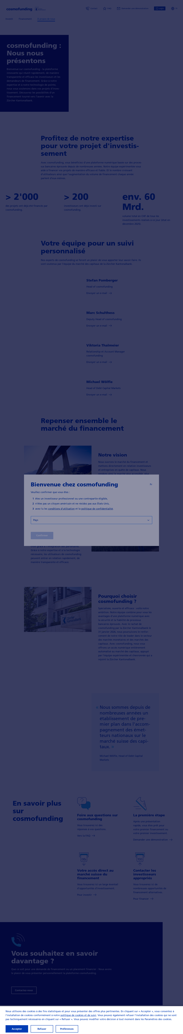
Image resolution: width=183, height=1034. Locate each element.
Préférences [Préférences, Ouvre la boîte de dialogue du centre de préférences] (67, 1028)
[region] (91, 1020)
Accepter (17, 1028)
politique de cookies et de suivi (78, 1015)
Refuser (41, 1028)
